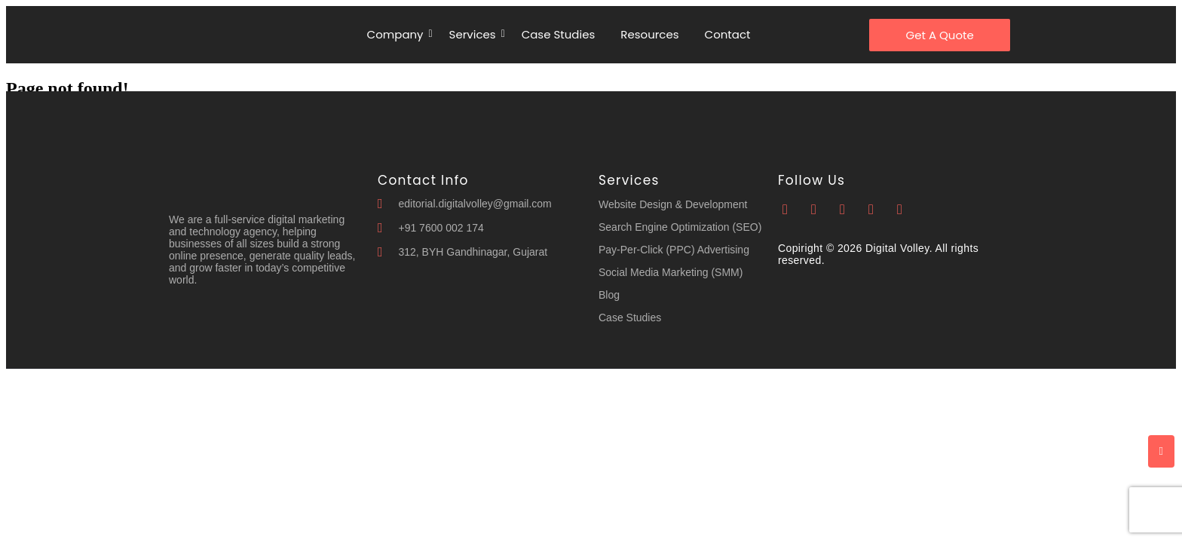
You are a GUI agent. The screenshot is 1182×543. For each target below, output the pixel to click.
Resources (649, 34)
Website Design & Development (673, 204)
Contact (728, 34)
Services (475, 34)
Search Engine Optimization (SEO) (680, 227)
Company (398, 34)
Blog (609, 295)
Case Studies (559, 34)
